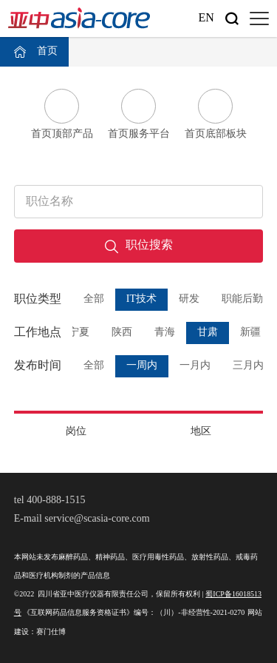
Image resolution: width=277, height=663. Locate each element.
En (205, 18)
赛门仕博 (51, 632)
